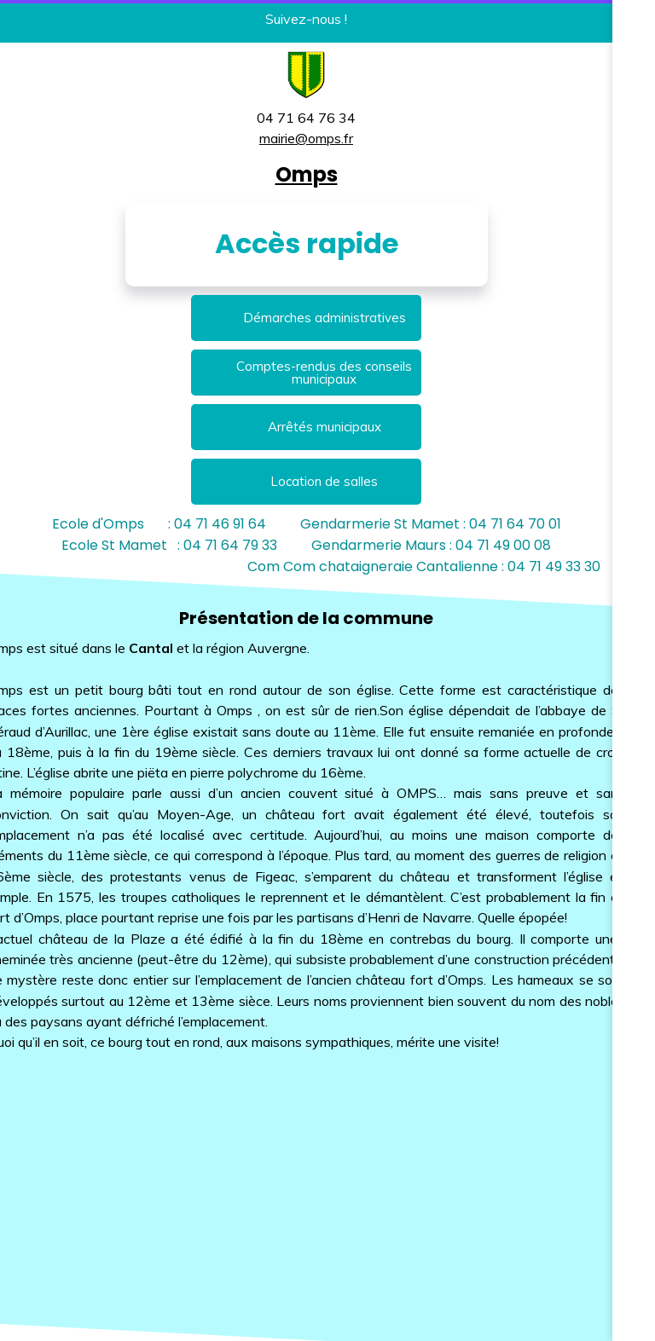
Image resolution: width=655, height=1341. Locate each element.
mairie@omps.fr (306, 138)
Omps (306, 174)
